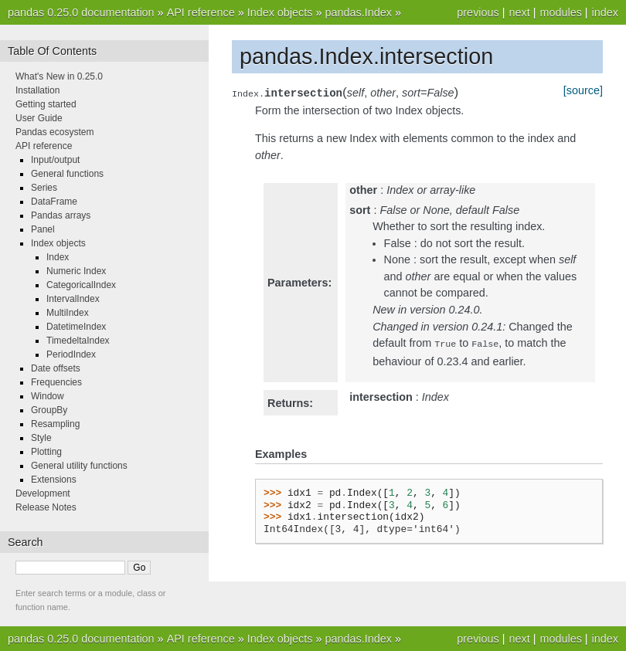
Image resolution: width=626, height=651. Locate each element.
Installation (37, 90)
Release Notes (46, 507)
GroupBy (49, 410)
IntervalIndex (73, 298)
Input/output (55, 159)
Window (47, 396)
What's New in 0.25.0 (59, 76)
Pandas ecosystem (54, 132)
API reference (201, 12)
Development (42, 493)
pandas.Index (358, 12)
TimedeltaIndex (78, 340)
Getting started (46, 104)
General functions (67, 173)
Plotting (46, 451)
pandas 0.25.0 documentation (81, 12)
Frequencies (56, 382)
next (519, 12)
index (605, 12)
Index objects (280, 12)
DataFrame (54, 201)
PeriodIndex (71, 354)
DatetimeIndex (76, 326)
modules (560, 12)
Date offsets (55, 368)
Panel (43, 229)
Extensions (54, 479)
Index (57, 257)
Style (41, 437)
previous (477, 12)
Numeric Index (76, 271)
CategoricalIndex (81, 285)
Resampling (55, 424)
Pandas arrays (60, 215)
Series (44, 187)
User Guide (39, 118)
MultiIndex (67, 312)
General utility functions (79, 465)
